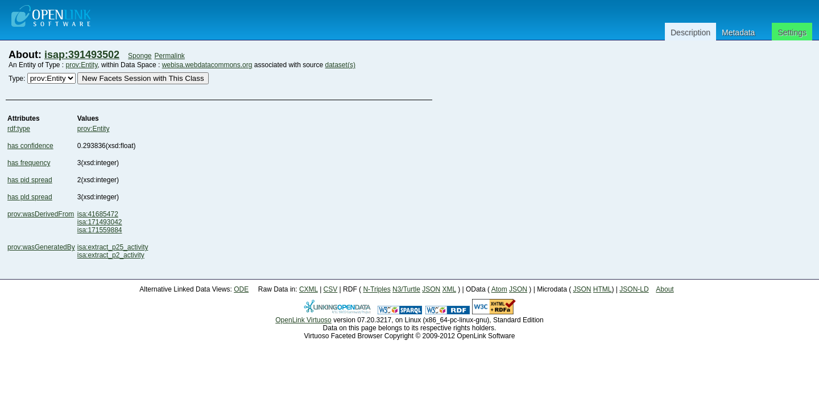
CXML (308, 289)
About (664, 289)
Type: (17, 79)
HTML (602, 289)
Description (690, 32)
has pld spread (29, 197)
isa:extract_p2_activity (110, 255)
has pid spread (29, 180)
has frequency (28, 163)
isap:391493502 (81, 54)
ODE (241, 289)
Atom (499, 289)
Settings (791, 32)
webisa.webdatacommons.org (207, 65)
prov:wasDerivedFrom (40, 214)
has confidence (30, 146)
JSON (431, 289)
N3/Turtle (406, 289)
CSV (331, 289)
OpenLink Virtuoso (303, 320)
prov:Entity (82, 65)
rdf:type (18, 129)
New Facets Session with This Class (143, 78)
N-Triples (376, 289)
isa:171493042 (99, 222)
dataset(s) (340, 65)
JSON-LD (633, 289)
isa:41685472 (97, 214)
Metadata (738, 32)
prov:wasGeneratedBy (41, 247)
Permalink (170, 56)
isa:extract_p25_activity (112, 247)
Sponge (139, 56)
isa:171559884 (99, 230)
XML (449, 289)
